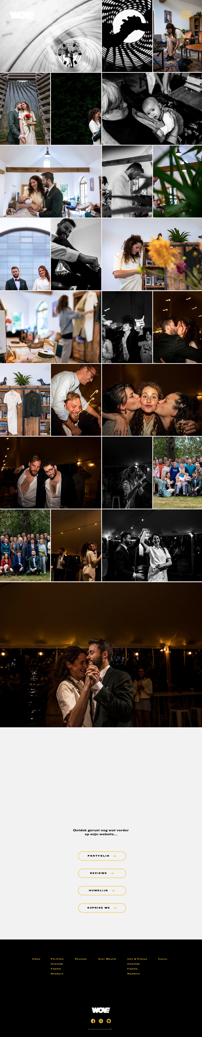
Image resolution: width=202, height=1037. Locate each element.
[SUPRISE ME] (102, 908)
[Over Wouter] (108, 959)
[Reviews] (85, 959)
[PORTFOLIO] (102, 856)
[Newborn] (61, 974)
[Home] (38, 959)
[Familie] (61, 969)
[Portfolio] (61, 959)
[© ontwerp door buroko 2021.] (101, 1029)
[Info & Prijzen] (137, 959)
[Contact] (164, 959)
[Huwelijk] (61, 964)
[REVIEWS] (102, 873)
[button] (186, 14)
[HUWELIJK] (102, 890)
